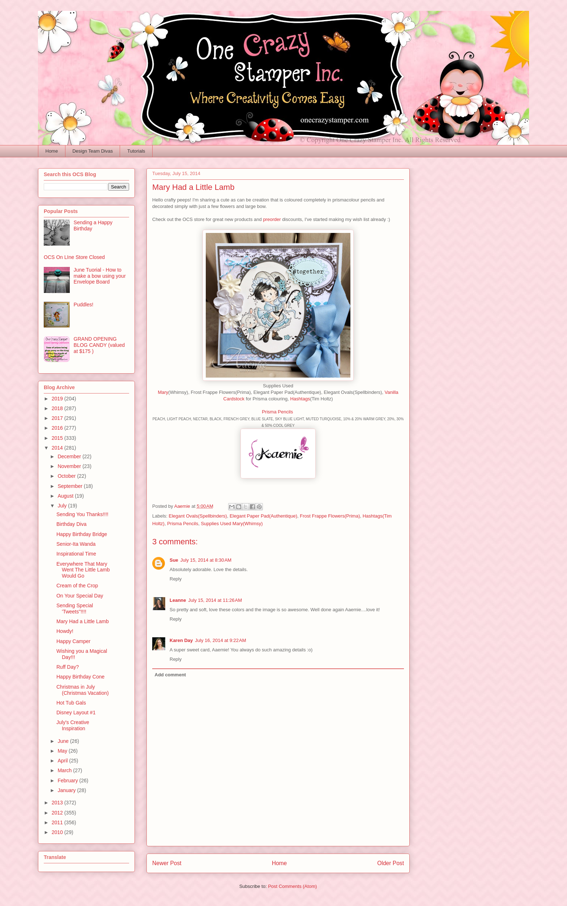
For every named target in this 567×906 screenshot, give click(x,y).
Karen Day (181, 640)
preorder (272, 219)
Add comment (170, 674)
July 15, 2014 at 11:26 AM (215, 600)
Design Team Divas (92, 151)
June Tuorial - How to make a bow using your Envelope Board (100, 276)
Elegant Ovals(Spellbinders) (198, 516)
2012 (58, 813)
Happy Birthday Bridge (81, 534)
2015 (58, 438)
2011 (58, 822)
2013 (58, 802)
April (63, 760)
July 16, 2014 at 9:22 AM (220, 640)
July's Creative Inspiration (72, 725)
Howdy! (64, 631)
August (65, 496)
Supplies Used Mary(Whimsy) (232, 523)
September (70, 486)
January (67, 790)
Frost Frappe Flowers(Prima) (330, 516)
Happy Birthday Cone (80, 677)
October (67, 476)
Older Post (390, 863)
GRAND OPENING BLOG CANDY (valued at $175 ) (99, 345)
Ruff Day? (67, 667)
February (68, 780)
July (62, 506)
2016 (58, 428)
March (65, 770)
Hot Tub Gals (71, 703)
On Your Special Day (79, 596)
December (69, 456)
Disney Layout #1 (75, 712)
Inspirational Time (76, 554)
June (63, 741)
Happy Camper (73, 641)
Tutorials (136, 151)
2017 (58, 418)
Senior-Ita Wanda (75, 544)
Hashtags (300, 398)
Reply (176, 579)
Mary (163, 392)
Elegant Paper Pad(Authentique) (263, 516)
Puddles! (83, 304)
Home (52, 151)
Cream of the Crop (77, 585)
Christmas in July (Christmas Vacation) (82, 690)
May (62, 751)
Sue (174, 560)
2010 (58, 832)
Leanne (178, 600)
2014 (58, 448)
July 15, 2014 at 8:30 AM (205, 560)
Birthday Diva (71, 524)
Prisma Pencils (278, 411)
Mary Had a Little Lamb (82, 621)
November (69, 466)
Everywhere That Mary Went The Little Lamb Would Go (83, 570)
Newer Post (167, 863)
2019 (58, 398)
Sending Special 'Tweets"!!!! (74, 608)
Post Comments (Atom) (292, 886)
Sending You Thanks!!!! (82, 514)
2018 (58, 408)
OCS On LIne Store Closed (74, 257)
